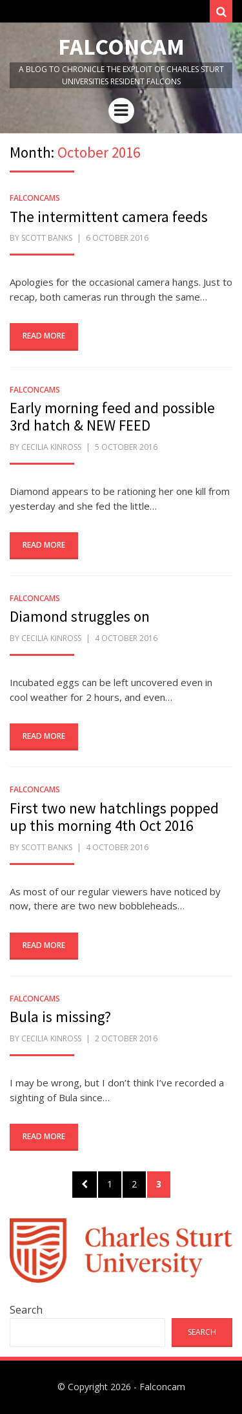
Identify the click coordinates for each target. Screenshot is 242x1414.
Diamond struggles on (80, 616)
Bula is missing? (60, 1016)
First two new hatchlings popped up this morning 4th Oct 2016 (114, 817)
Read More (44, 335)
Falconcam (121, 46)
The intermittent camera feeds (109, 216)
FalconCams (35, 197)
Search (26, 1310)
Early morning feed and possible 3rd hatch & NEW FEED (112, 416)
